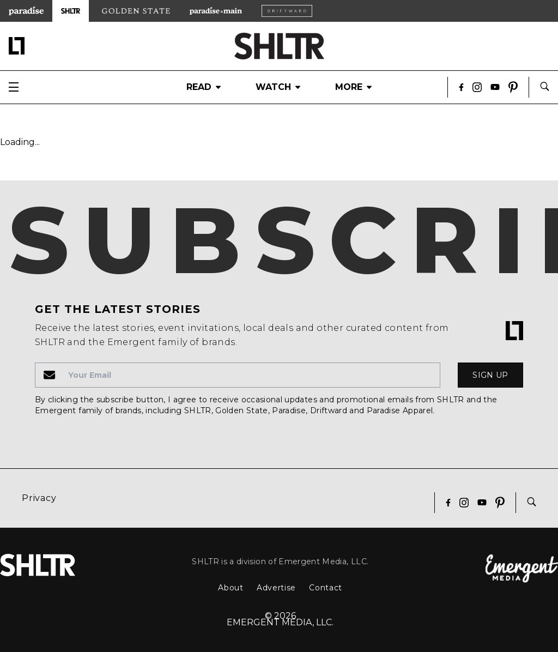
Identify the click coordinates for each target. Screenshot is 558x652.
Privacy (39, 498)
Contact (325, 588)
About (231, 588)
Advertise (276, 588)
